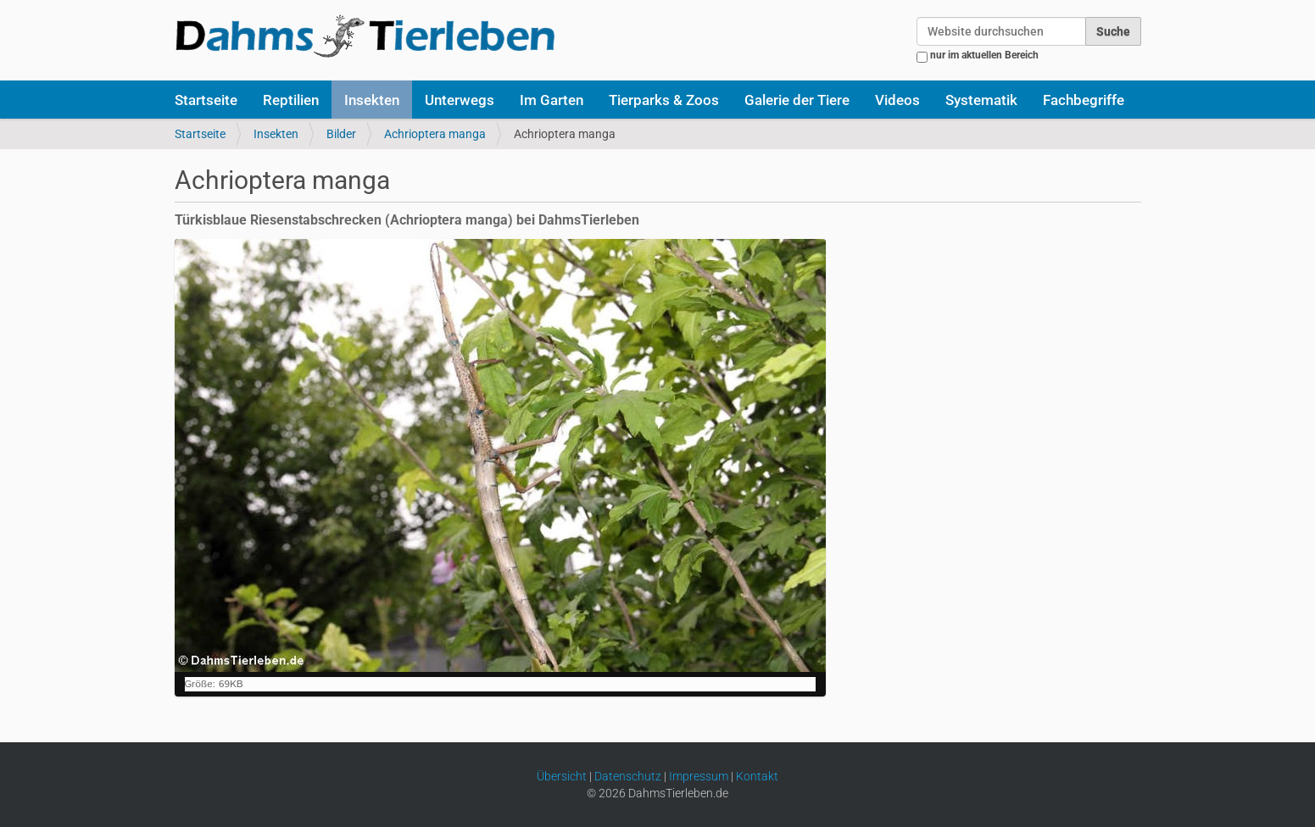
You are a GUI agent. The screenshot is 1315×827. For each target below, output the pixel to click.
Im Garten (551, 100)
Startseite (206, 100)
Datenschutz (627, 776)
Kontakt (757, 776)
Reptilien (291, 100)
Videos (897, 100)
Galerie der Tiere (797, 100)
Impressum (698, 776)
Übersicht (562, 776)
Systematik (981, 100)
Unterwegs (459, 100)
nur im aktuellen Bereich (984, 55)
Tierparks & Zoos (664, 100)
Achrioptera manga (435, 134)
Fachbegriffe (1083, 100)
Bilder (341, 134)
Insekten (371, 100)
